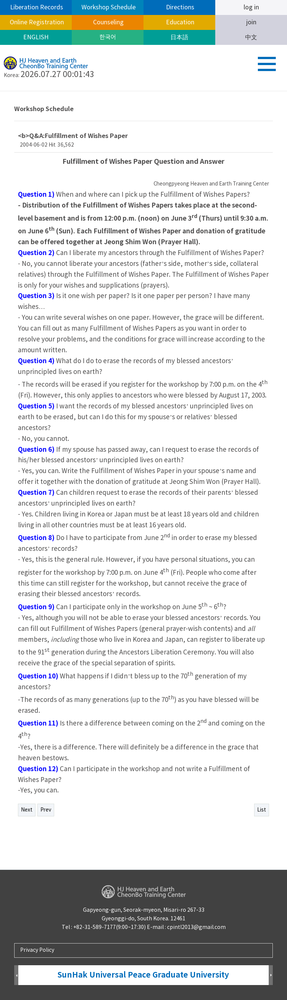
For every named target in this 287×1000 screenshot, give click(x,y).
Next (27, 810)
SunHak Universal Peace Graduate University (143, 975)
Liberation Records (36, 7)
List (261, 810)
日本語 (179, 37)
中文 (251, 37)
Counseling (108, 22)
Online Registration (36, 22)
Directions (179, 7)
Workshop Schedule (108, 7)
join (251, 22)
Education (179, 22)
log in (251, 7)
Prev (45, 810)
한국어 (107, 37)
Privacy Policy (37, 950)
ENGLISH (36, 37)
